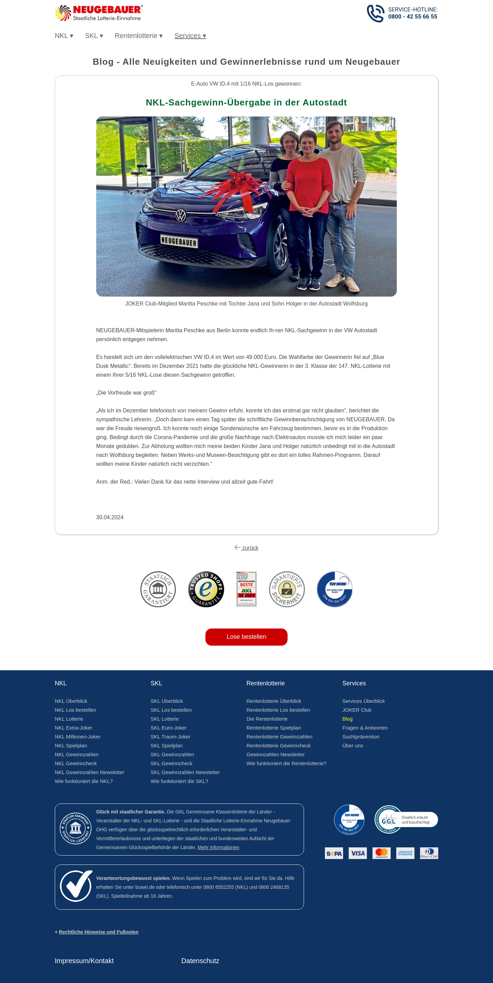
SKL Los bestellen (171, 710)
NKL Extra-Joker (73, 728)
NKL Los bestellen (75, 710)
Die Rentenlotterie (267, 719)
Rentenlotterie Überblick (273, 701)
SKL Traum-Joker (170, 736)
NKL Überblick (71, 701)
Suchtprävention (360, 736)
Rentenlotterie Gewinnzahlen (279, 736)
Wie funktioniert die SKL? (179, 781)
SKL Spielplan (167, 745)
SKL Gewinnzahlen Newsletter (185, 772)
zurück (246, 548)
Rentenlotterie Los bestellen (278, 710)
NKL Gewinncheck (76, 763)
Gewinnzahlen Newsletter (275, 754)
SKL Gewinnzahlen (172, 754)
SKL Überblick (167, 701)
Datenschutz (200, 961)
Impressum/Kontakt (84, 961)
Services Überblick (363, 701)
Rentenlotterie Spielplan (273, 728)
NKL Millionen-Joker (78, 736)
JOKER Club (356, 710)
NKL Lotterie (69, 719)
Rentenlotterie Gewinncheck (278, 745)
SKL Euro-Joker (169, 728)
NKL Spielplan (71, 745)
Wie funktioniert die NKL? (84, 781)
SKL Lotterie (165, 719)
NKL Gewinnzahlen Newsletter (89, 772)
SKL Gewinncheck (171, 763)
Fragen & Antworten (365, 728)
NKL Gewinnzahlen (77, 754)
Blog (347, 719)
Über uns (352, 745)
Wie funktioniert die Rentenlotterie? (286, 763)
